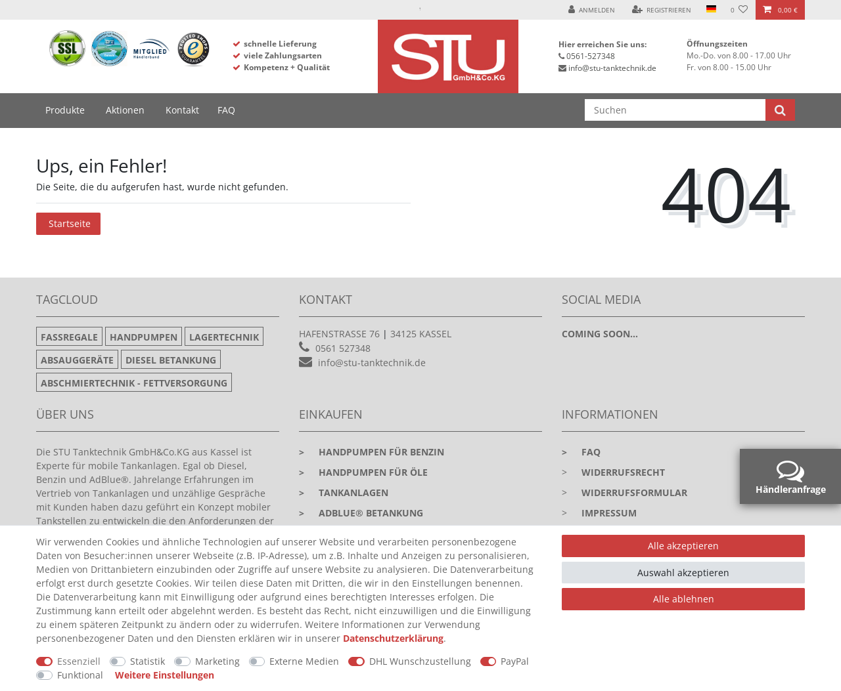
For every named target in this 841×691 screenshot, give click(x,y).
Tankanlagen (343, 492)
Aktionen (125, 110)
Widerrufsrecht (623, 472)
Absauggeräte (77, 360)
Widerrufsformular (634, 492)
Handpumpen (143, 337)
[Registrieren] (662, 10)
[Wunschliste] (739, 10)
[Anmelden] (592, 10)
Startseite (70, 223)
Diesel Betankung (170, 360)
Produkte (65, 110)
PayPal (515, 661)
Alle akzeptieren (683, 545)
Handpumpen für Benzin (371, 452)
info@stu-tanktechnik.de (612, 67)
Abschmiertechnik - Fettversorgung (134, 383)
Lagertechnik (224, 337)
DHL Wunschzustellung (420, 661)
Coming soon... (600, 333)
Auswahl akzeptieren (683, 572)
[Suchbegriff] (675, 110)
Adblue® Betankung (361, 513)
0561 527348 (343, 348)
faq (581, 452)
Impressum (609, 513)
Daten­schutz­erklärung (393, 638)
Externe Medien (304, 661)
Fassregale (69, 337)
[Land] (710, 10)
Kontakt (182, 110)
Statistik (147, 661)
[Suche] (780, 110)
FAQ (226, 110)
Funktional (80, 675)
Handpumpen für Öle (363, 472)
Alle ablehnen (683, 599)
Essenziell (79, 661)
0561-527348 (590, 56)
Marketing (217, 661)
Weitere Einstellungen (164, 675)
